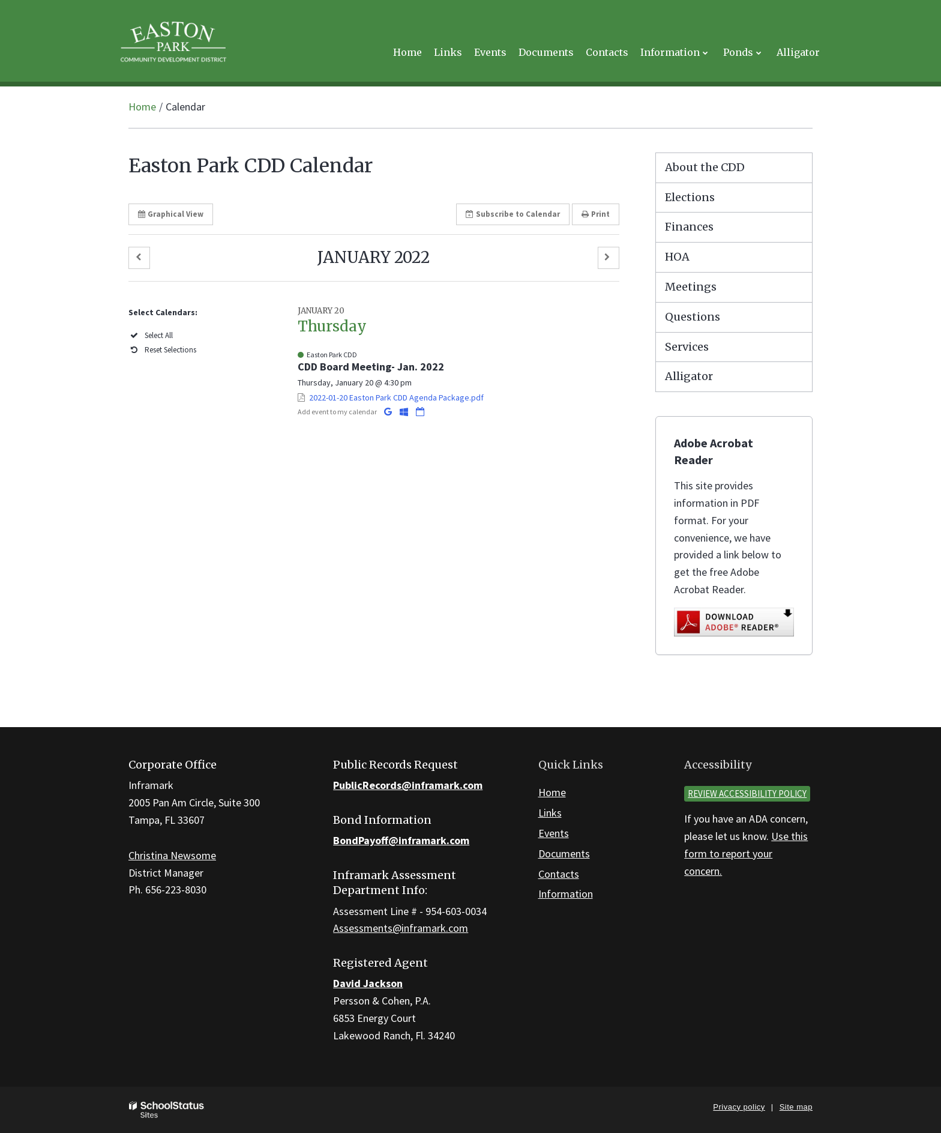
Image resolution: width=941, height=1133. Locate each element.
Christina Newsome (172, 855)
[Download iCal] (420, 411)
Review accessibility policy (747, 793)
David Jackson (368, 983)
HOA (677, 257)
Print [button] (596, 214)
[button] (139, 258)
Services (687, 347)
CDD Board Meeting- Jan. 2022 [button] (371, 366)
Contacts (558, 874)
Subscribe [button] (513, 214)
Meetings (691, 287)
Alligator (689, 376)
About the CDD (705, 167)
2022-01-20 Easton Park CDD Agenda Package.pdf (396, 397)
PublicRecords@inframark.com (408, 785)
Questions (692, 317)
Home (142, 106)
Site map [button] (796, 1106)
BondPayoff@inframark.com (401, 840)
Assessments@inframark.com (400, 928)
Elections (690, 197)
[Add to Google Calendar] (389, 411)
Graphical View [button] (170, 214)
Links (550, 813)
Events (553, 833)
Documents (564, 853)
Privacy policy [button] (739, 1106)
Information (565, 894)
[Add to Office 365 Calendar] (405, 411)
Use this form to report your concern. (746, 853)
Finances (689, 227)
